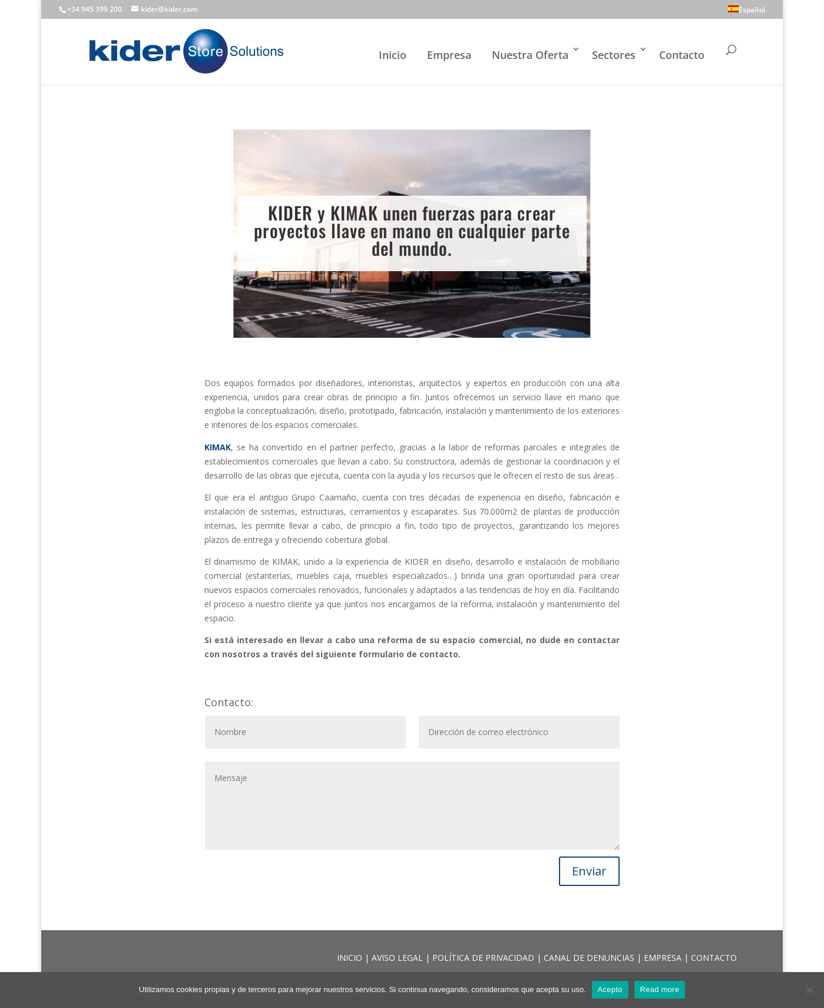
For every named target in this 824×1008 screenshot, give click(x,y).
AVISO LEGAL (398, 957)
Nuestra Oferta (530, 55)
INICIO (351, 957)
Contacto (681, 55)
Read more (660, 989)
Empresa (449, 55)
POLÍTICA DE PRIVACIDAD (484, 957)
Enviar (589, 871)
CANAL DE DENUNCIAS (590, 957)
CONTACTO (714, 957)
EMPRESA (664, 957)
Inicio (392, 55)
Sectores (614, 55)
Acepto (610, 989)
